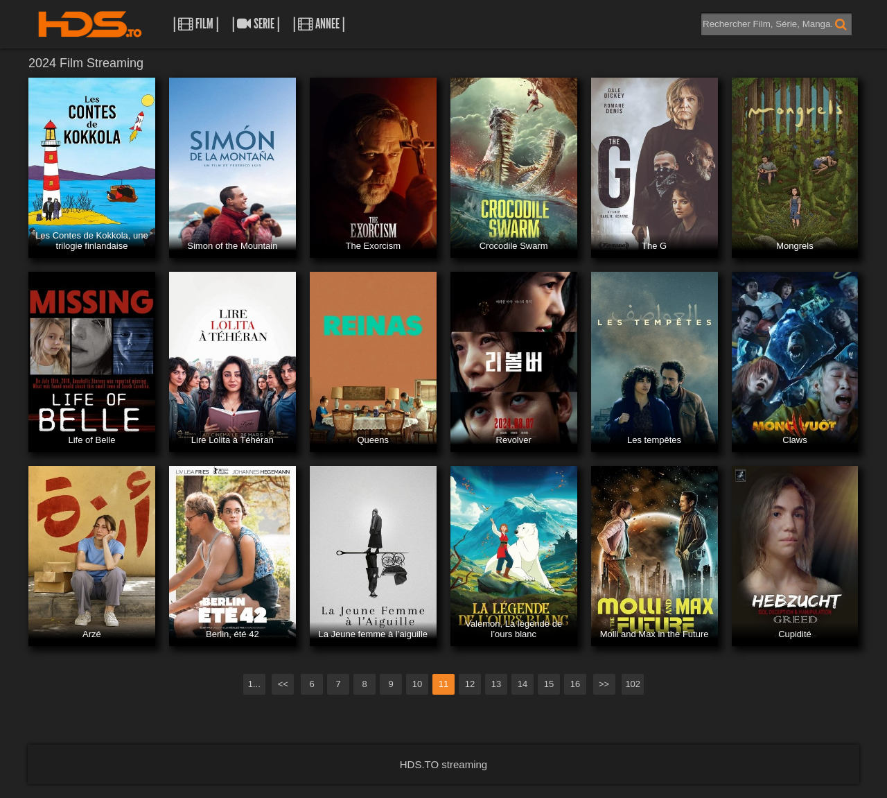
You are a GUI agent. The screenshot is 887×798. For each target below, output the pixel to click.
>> (604, 684)
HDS (90, 24)
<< (283, 684)
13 (496, 684)
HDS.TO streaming (443, 764)
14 (522, 684)
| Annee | (318, 24)
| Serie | (255, 24)
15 (549, 684)
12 (470, 684)
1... (254, 684)
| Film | (195, 24)
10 (417, 684)
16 (575, 684)
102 (632, 684)
